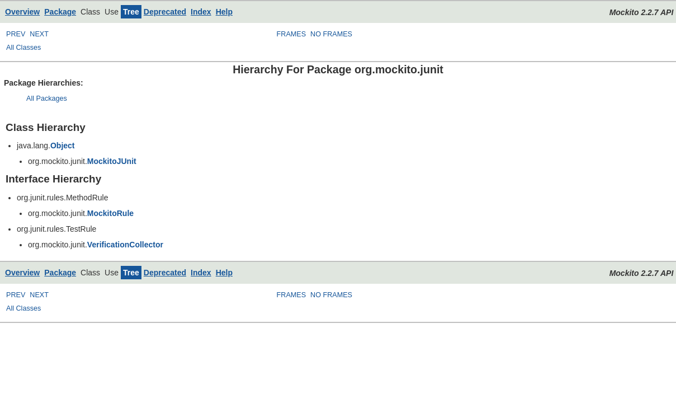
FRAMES (291, 34)
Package (60, 11)
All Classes (23, 47)
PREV (15, 34)
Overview (22, 11)
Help (224, 11)
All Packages (46, 98)
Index (201, 11)
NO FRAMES (331, 34)
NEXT (39, 34)
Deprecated (165, 11)
